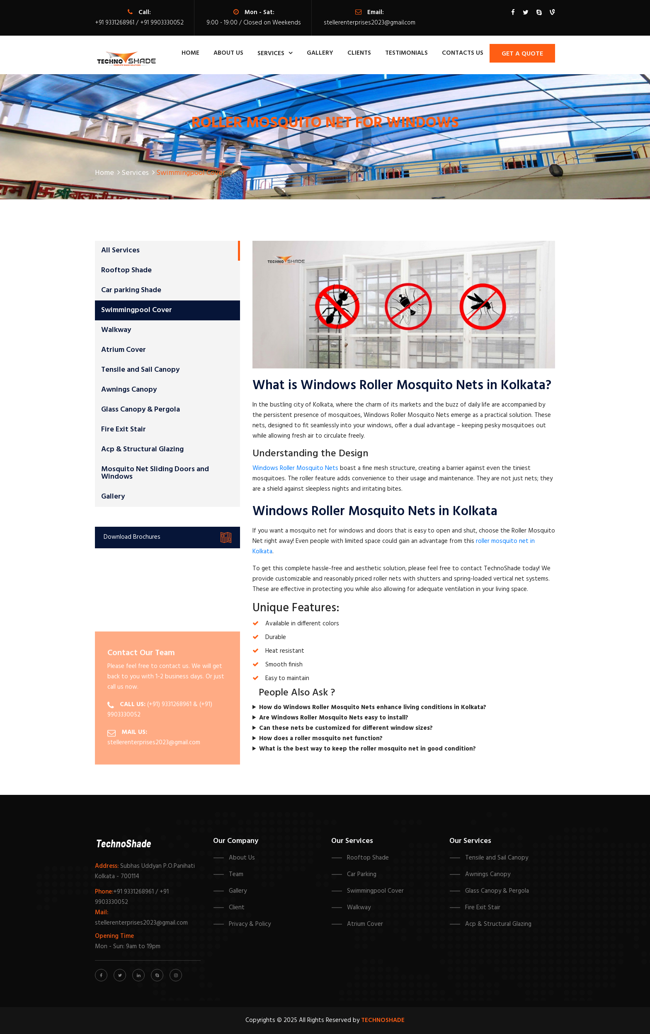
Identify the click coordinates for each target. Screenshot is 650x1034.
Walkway (116, 330)
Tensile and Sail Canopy (140, 370)
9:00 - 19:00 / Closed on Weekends (253, 23)
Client (237, 908)
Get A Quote (522, 53)
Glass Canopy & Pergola (140, 410)
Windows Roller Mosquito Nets (295, 468)
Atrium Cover (123, 350)
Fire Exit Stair (123, 430)
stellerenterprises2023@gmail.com (369, 23)
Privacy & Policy (250, 924)
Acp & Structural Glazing (142, 449)
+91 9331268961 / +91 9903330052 (139, 23)
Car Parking (361, 874)
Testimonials (406, 53)
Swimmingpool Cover (136, 310)
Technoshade (383, 1020)
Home (190, 53)
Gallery (320, 53)
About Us (242, 858)
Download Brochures (167, 537)
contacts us (462, 53)
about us (228, 53)
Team (236, 874)
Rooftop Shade (126, 270)
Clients (359, 53)
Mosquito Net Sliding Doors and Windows (155, 473)
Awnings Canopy (129, 390)
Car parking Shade (131, 290)
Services (270, 53)
